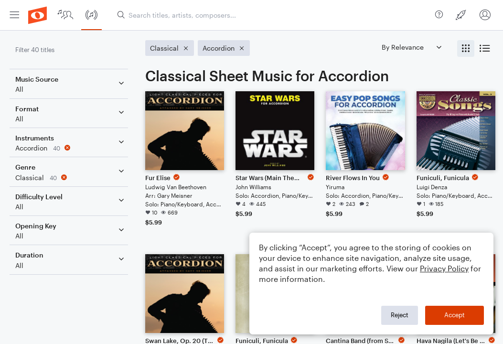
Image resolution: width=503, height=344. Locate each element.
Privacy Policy (444, 268)
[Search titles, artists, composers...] (272, 15)
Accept (454, 315)
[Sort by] (411, 47)
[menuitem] (14, 15)
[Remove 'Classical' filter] (70, 177)
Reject (399, 315)
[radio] (465, 48)
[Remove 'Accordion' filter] (70, 148)
